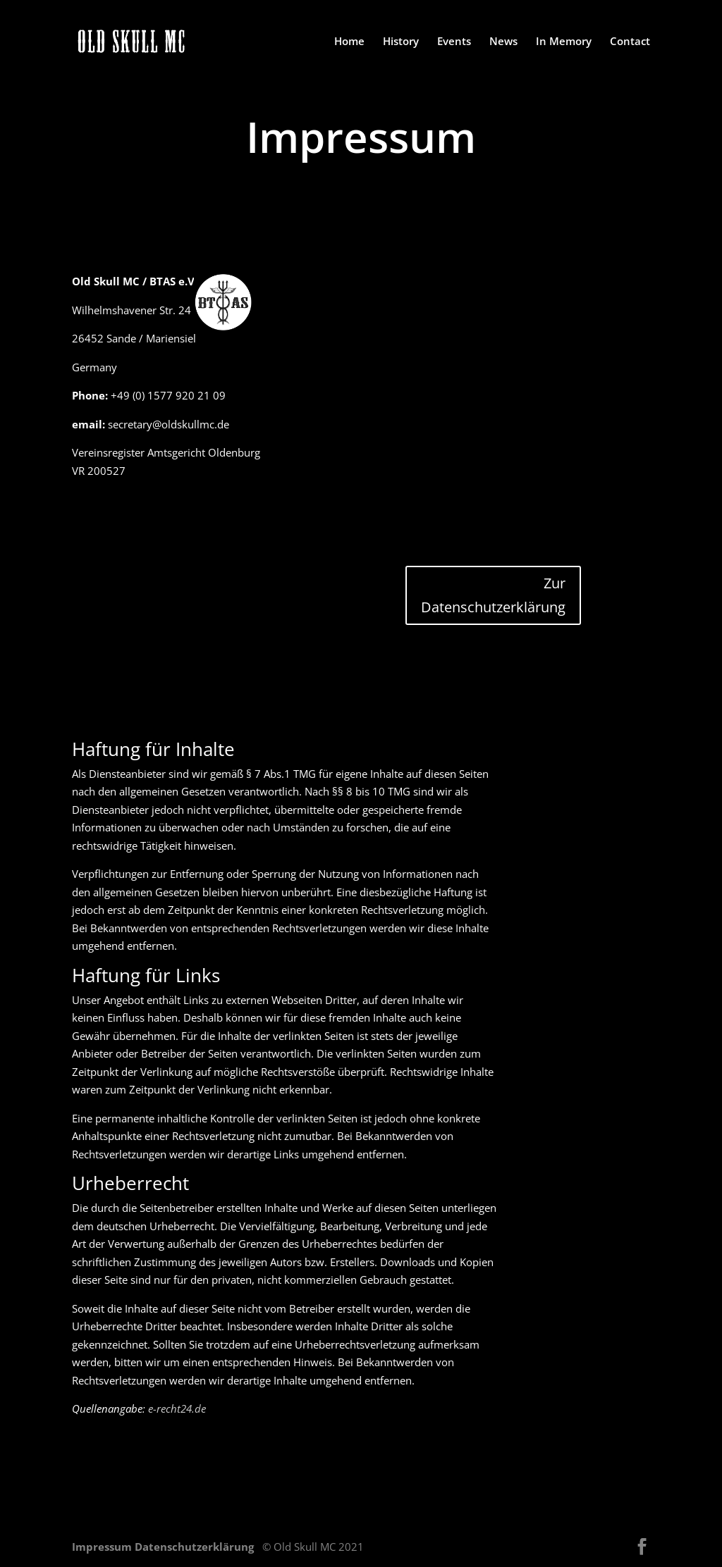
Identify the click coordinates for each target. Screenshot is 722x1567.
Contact (630, 42)
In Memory (564, 42)
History (401, 42)
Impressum (103, 1547)
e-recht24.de (177, 1408)
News (503, 42)
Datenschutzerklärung (196, 1547)
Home (349, 42)
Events (454, 42)
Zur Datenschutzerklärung (493, 595)
